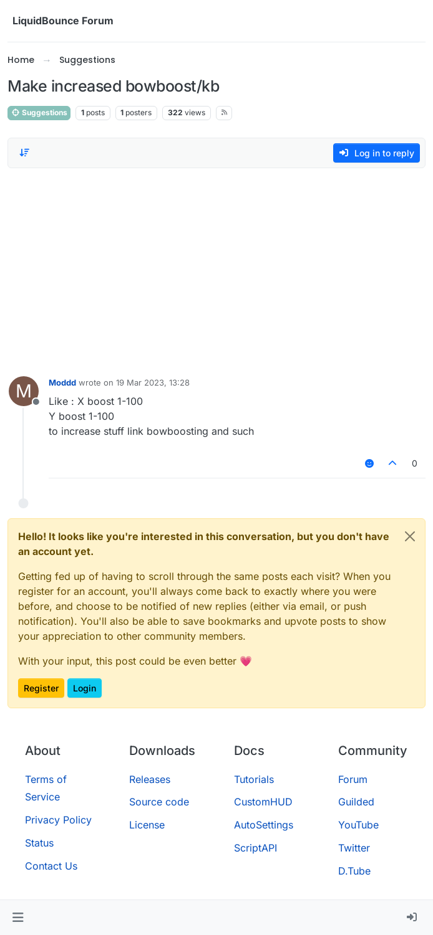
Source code (159, 801)
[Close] (410, 536)
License (147, 825)
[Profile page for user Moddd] (24, 391)
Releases (149, 779)
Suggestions (39, 112)
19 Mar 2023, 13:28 (153, 382)
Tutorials (254, 779)
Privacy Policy (58, 820)
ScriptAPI (255, 848)
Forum (352, 779)
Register (41, 688)
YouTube (358, 825)
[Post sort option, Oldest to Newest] (24, 152)
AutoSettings (263, 825)
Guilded (356, 801)
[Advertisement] (216, 269)
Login (84, 688)
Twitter (354, 848)
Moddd (62, 382)
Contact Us (51, 866)
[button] (18, 917)
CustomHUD (263, 801)
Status (39, 843)
